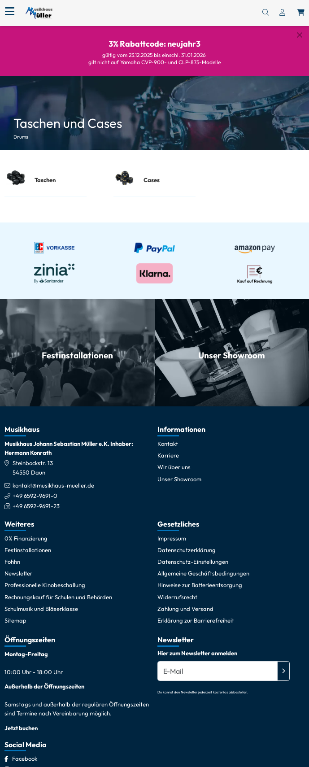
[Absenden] (283, 671)
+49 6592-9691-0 (35, 495)
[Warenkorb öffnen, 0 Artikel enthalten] (301, 13)
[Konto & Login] (282, 13)
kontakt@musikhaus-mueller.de (53, 485)
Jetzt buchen (21, 728)
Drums (20, 137)
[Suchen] (265, 13)
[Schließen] (300, 35)
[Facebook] (24, 758)
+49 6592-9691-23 (36, 506)
